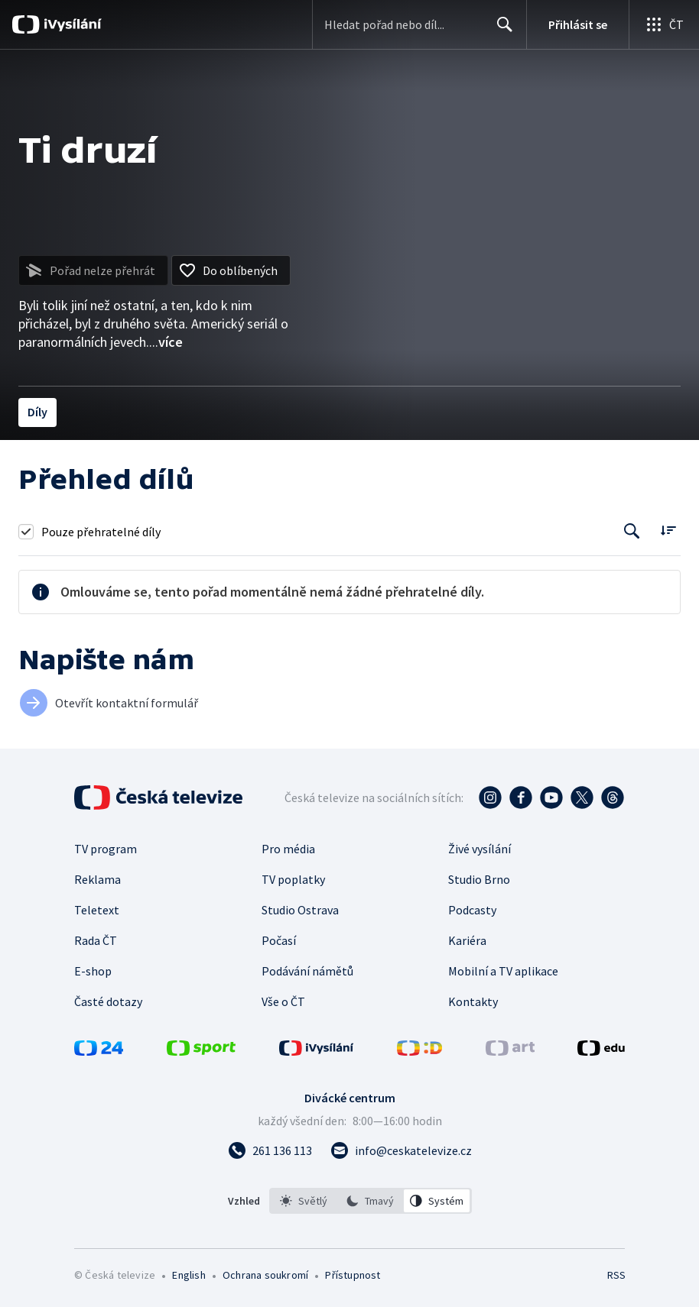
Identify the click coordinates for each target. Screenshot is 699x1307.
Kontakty (473, 1001)
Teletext (96, 909)
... (166, 342)
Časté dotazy (108, 1001)
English (188, 1275)
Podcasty (472, 909)
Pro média (288, 848)
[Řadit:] (668, 529)
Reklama (97, 879)
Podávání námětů (307, 971)
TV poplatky (293, 879)
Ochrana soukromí (265, 1275)
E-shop (93, 971)
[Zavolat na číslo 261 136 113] (270, 1150)
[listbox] (370, 1201)
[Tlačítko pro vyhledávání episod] (632, 531)
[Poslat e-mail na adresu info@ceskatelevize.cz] (401, 1150)
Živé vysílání (479, 848)
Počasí (279, 940)
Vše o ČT (283, 1001)
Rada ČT (95, 940)
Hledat (500, 30)
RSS (616, 1275)
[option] (303, 1200)
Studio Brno (479, 879)
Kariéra (467, 940)
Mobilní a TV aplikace (503, 971)
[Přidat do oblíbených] (231, 270)
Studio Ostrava (300, 909)
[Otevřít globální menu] (664, 24)
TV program (105, 848)
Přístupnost (352, 1275)
